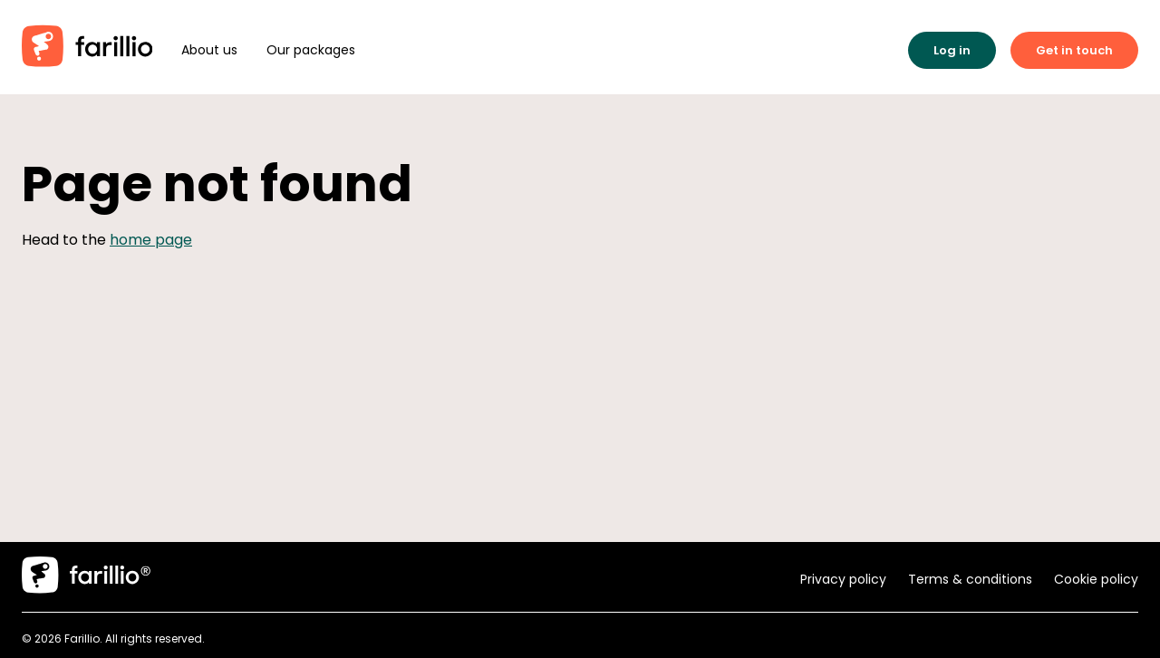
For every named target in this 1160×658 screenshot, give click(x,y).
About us (209, 50)
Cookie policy (1096, 579)
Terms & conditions (970, 579)
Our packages (310, 50)
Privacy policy (843, 579)
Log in (952, 50)
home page (151, 239)
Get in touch (1074, 50)
